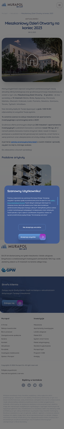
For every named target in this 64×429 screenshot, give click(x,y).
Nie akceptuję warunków (32, 227)
